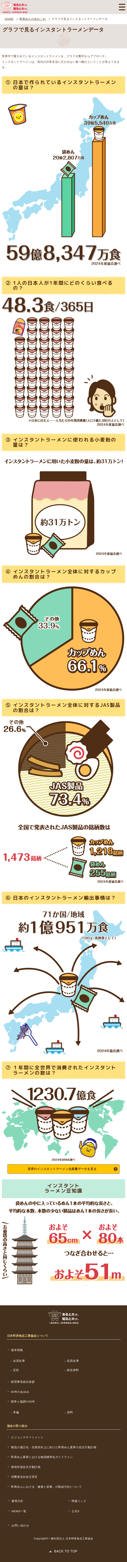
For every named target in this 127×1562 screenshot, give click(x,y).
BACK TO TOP (63, 1551)
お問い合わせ (20, 1525)
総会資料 (73, 1370)
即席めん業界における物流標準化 (42, 1457)
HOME (9, 18)
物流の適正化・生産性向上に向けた (54, 1447)
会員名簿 (19, 1360)
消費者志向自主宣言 (24, 1476)
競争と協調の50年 (23, 1401)
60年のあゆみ (20, 1391)
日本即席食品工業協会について (27, 1335)
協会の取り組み (17, 1425)
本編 (16, 1412)
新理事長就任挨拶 (23, 1381)
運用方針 (17, 1501)
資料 (70, 1412)
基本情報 (17, 1350)
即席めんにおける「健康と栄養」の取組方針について (46, 1486)
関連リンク (79, 1501)
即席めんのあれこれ (32, 18)
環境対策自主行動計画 (26, 1467)
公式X (75, 1511)
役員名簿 (73, 1360)
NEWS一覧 (18, 1511)
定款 (16, 1370)
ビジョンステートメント (27, 1437)
